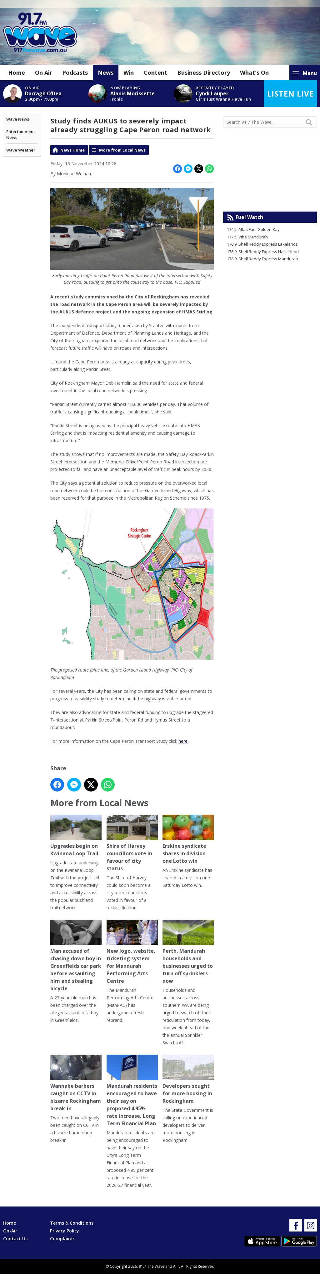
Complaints (62, 1239)
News (105, 72)
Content (155, 72)
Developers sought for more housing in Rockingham (188, 1079)
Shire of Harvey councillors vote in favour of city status (132, 843)
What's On (254, 72)
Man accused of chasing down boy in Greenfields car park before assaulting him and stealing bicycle (76, 956)
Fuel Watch (249, 217)
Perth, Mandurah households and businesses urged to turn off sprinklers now (188, 952)
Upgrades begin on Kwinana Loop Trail (76, 836)
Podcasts (75, 72)
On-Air (10, 1231)
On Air (43, 72)
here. (183, 741)
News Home (72, 150)
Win (128, 72)
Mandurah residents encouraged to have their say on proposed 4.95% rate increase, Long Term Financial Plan (132, 1091)
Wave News (17, 119)
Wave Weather (20, 150)
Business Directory (203, 72)
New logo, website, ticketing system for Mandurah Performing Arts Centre (132, 952)
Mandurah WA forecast (270, 199)
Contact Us (15, 1239)
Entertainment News (20, 135)
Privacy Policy (64, 1231)
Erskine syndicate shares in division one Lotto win (188, 839)
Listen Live (290, 93)
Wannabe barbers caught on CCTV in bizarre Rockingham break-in (76, 1083)
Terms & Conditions (71, 1223)
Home (16, 72)
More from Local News (122, 150)
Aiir (176, 1266)
